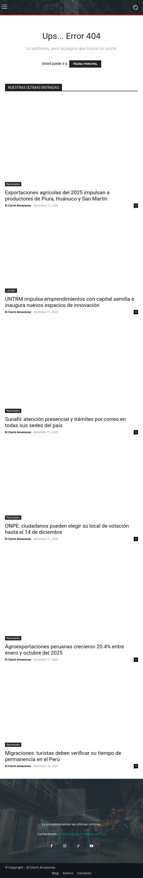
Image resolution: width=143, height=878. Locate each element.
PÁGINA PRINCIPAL (85, 64)
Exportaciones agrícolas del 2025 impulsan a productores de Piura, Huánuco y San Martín (57, 196)
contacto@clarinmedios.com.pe (82, 834)
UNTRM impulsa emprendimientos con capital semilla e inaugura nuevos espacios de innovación (69, 302)
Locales (11, 290)
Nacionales (13, 184)
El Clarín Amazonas (18, 205)
